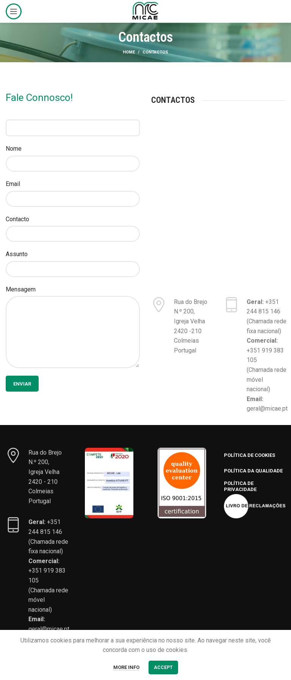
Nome (14, 148)
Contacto (17, 219)
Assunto (17, 254)
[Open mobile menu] (13, 11)
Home (129, 52)
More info (126, 667)
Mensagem (21, 289)
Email (13, 183)
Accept (163, 667)
